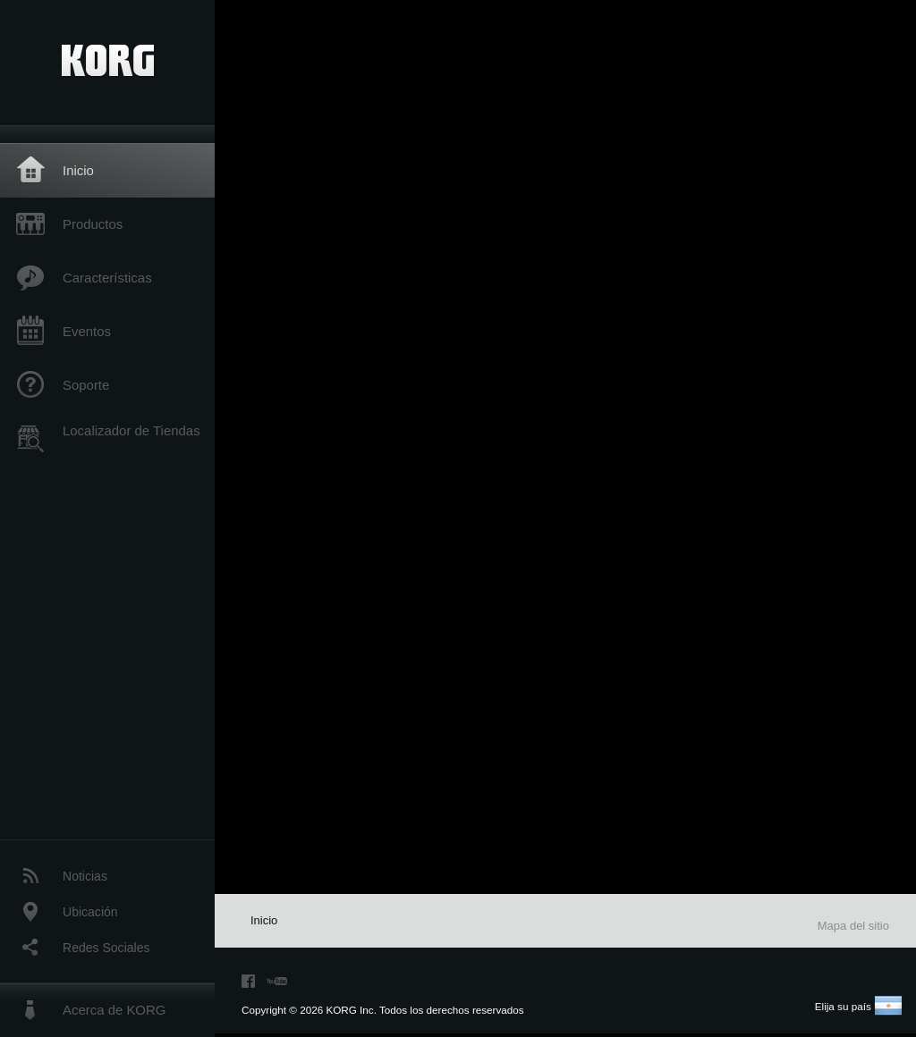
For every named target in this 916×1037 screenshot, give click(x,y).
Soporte (86, 384)
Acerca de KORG (114, 1009)
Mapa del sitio (853, 925)
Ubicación (90, 912)
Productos (93, 224)
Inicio (78, 170)
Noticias (85, 876)
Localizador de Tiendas (131, 430)
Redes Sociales (106, 947)
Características (107, 277)
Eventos (87, 331)
